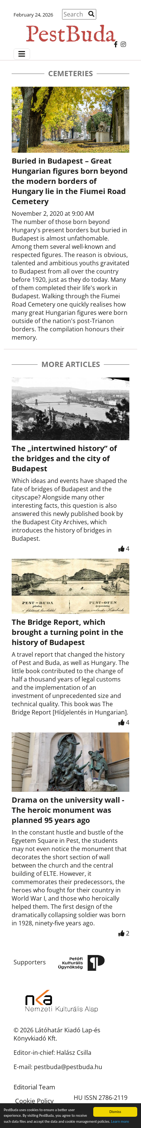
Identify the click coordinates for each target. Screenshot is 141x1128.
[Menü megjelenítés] (22, 54)
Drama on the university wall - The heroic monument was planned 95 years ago (68, 810)
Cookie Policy (34, 1100)
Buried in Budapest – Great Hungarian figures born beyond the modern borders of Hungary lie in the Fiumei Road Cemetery (70, 181)
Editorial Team (34, 1087)
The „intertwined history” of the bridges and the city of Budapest (64, 458)
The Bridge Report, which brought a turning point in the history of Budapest (67, 632)
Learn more (120, 1121)
